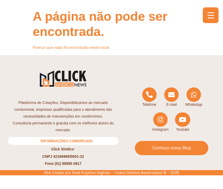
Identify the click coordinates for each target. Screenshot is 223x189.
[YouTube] (183, 122)
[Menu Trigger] (211, 15)
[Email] (171, 97)
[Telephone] (149, 97)
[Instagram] (160, 122)
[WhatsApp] (194, 97)
